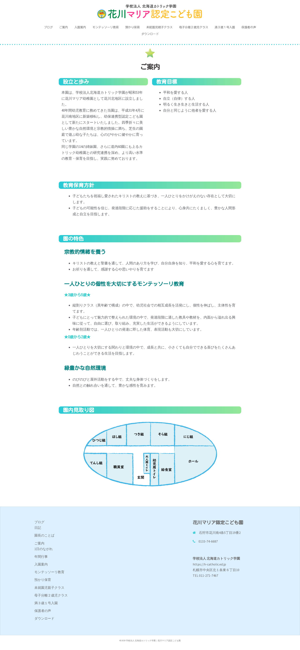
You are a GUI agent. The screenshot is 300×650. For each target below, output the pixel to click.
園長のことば (44, 535)
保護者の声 (248, 27)
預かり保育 (132, 27)
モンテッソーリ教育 (105, 27)
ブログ (48, 27)
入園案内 (80, 27)
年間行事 (41, 556)
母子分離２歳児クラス (193, 27)
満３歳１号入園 (225, 27)
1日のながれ (43, 549)
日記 (37, 527)
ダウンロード (150, 33)
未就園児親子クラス (159, 27)
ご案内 (63, 27)
